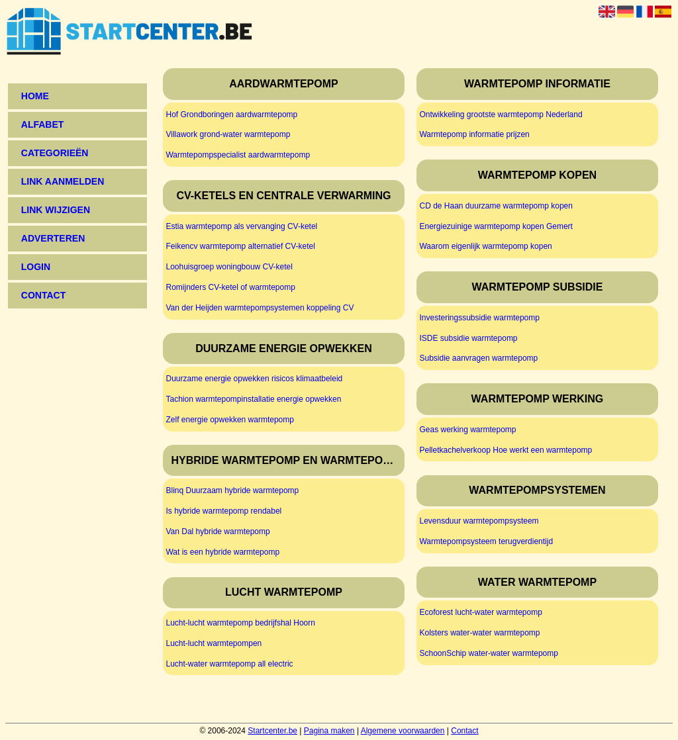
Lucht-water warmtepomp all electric (229, 664)
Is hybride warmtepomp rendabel (223, 511)
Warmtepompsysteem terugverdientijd (486, 541)
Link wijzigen (55, 210)
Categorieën (55, 153)
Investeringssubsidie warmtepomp (479, 317)
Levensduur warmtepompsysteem (478, 521)
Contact (464, 730)
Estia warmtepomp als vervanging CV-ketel (241, 226)
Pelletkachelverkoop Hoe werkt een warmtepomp (505, 450)
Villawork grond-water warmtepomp (228, 134)
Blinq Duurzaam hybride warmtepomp (232, 490)
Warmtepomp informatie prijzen (474, 134)
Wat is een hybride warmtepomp (222, 552)
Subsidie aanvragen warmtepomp (478, 358)
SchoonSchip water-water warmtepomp (488, 653)
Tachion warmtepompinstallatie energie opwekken (253, 399)
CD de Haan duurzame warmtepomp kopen (495, 205)
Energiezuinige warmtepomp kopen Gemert (495, 226)
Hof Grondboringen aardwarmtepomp (231, 114)
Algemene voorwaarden (403, 730)
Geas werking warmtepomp (467, 429)
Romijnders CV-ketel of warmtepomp (230, 287)
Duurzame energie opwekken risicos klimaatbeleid (254, 378)
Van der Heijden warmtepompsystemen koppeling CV (260, 307)
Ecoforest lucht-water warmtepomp (480, 612)
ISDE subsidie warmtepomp (468, 338)
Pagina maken (329, 730)
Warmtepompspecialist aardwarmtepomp (238, 155)
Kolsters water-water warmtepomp (479, 632)
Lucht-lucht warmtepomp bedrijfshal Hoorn (240, 622)
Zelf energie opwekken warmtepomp (229, 419)
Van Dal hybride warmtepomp (217, 531)
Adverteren (53, 238)
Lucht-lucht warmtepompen (214, 643)
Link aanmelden (62, 181)
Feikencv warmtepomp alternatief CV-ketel (240, 246)
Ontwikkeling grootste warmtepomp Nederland (500, 114)
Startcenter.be (272, 730)
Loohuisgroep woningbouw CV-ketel (229, 266)
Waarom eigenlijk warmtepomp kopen (485, 246)
